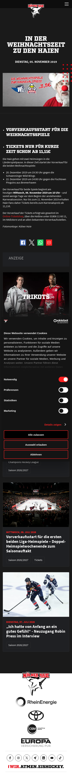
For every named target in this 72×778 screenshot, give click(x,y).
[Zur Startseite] (36, 11)
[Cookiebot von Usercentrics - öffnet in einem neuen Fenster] (53, 321)
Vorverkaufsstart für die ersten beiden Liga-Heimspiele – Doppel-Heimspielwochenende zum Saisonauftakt (36, 543)
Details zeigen (52, 424)
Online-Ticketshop (13, 216)
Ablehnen (36, 454)
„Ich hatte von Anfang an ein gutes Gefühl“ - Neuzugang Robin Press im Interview (35, 631)
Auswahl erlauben (36, 444)
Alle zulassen (36, 434)
